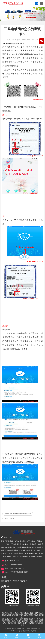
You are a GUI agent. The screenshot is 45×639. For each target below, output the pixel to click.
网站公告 (35, 48)
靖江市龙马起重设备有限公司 (16, 628)
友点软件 (32, 631)
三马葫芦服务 (6, 581)
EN (37, 3)
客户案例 (23, 581)
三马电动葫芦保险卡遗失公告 (20, 522)
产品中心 (15, 581)
